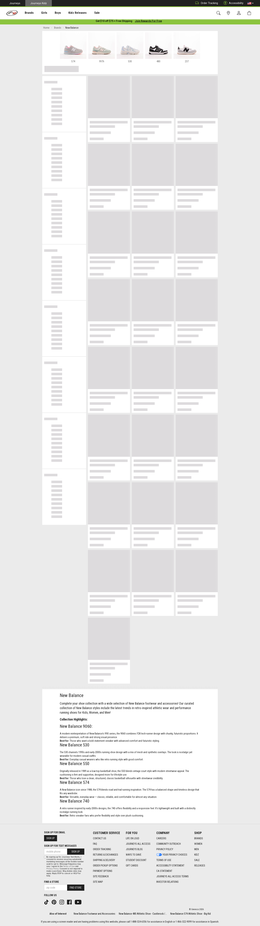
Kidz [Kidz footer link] (196, 854)
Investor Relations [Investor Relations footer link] (167, 882)
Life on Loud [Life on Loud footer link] (132, 838)
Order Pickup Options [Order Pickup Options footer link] (105, 865)
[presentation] (26, 12)
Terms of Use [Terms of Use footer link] (163, 860)
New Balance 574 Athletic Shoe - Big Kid (190, 913)
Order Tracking (206, 3)
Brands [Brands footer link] (198, 838)
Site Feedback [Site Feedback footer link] (101, 876)
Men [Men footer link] (196, 849)
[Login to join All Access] (114, 22)
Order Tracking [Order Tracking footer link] (102, 849)
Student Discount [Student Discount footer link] (136, 860)
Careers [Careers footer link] (161, 838)
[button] (250, 3)
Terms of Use (69, 866)
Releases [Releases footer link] (199, 865)
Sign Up (50, 838)
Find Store (76, 887)
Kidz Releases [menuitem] (69, 13)
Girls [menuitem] (39, 13)
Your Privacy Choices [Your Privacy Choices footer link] (171, 854)
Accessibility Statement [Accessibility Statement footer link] (170, 865)
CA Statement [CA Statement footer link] (164, 871)
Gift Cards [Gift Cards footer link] (132, 865)
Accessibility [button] (232, 3)
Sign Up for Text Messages (60, 845)
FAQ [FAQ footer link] (95, 844)
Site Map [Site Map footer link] (98, 882)
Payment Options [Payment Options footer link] (102, 871)
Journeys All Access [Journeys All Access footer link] (138, 844)
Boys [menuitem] (51, 13)
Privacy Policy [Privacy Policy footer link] (164, 849)
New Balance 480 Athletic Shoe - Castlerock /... (143, 913)
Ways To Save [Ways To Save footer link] (133, 854)
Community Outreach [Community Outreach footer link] (168, 844)
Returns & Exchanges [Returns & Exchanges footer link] (105, 854)
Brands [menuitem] (26, 13)
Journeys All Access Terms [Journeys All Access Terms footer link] (172, 876)
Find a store (51, 881)
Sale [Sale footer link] (197, 860)
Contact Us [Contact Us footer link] (99, 838)
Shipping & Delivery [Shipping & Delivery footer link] (104, 860)
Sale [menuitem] (86, 13)
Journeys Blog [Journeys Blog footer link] (134, 849)
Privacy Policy (52, 869)
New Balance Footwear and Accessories (94, 913)
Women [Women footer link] (198, 844)
